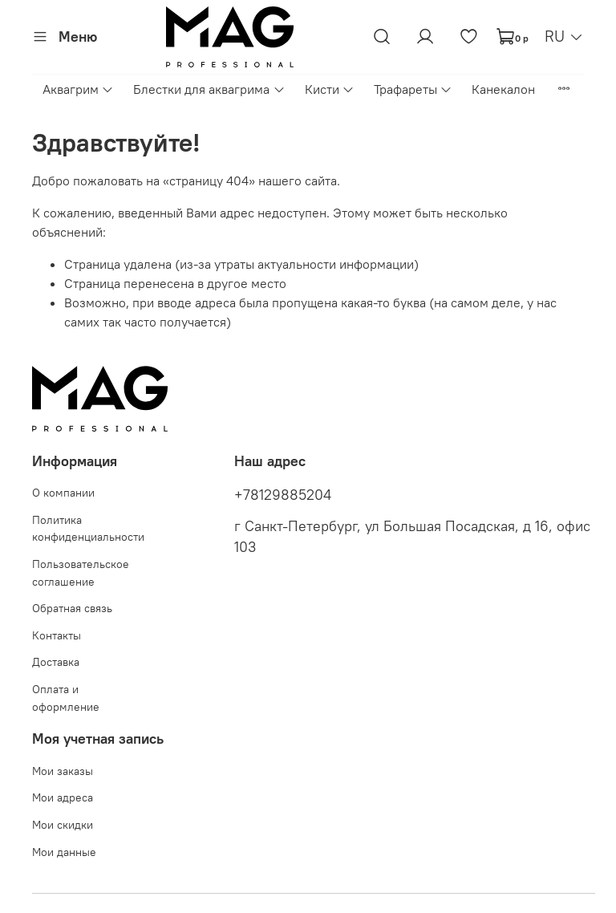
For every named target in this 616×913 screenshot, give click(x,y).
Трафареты (413, 89)
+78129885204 (282, 495)
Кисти (330, 89)
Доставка (55, 662)
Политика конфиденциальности (88, 529)
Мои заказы (62, 771)
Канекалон (503, 89)
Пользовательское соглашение (80, 573)
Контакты (56, 635)
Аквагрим (78, 89)
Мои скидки (62, 825)
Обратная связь (72, 608)
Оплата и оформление (65, 698)
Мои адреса (62, 797)
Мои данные (64, 852)
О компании (63, 492)
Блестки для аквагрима (209, 89)
